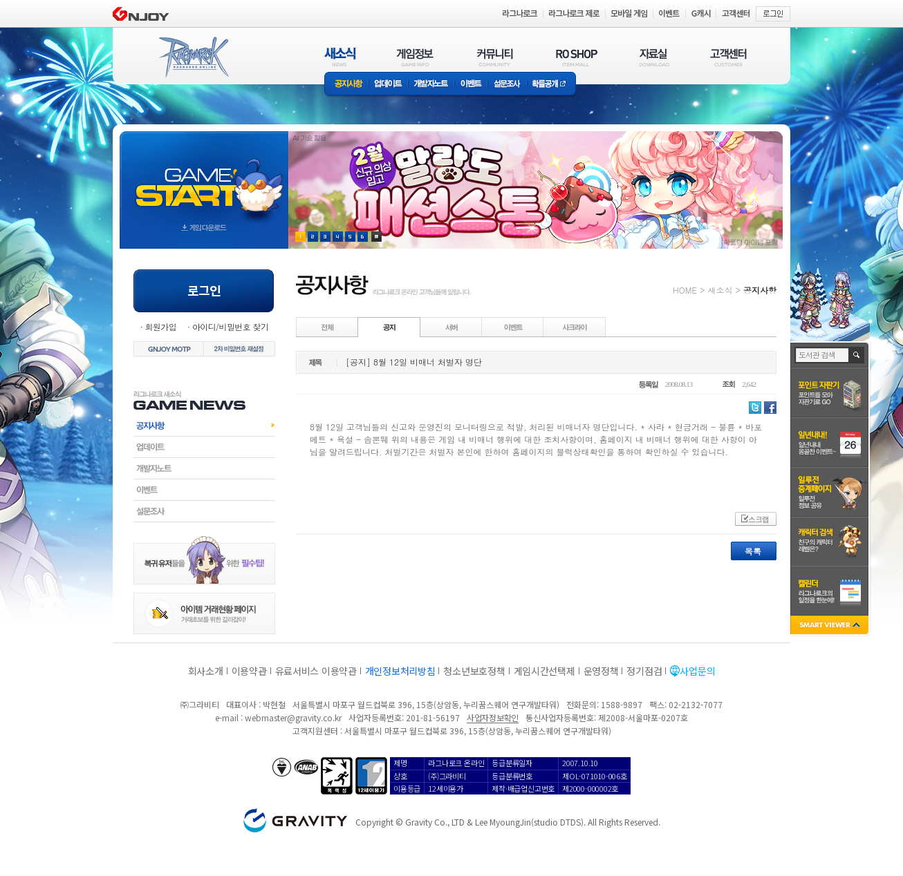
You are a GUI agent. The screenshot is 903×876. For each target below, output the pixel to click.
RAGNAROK (192, 57)
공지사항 (346, 84)
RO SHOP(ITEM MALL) (577, 57)
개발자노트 (431, 84)
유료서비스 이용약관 (316, 671)
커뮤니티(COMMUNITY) (495, 57)
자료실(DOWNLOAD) (653, 57)
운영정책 (601, 671)
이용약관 (249, 671)
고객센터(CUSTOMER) (728, 57)
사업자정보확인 (493, 717)
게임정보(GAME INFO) (415, 57)
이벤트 (470, 84)
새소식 (719, 290)
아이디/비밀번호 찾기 (230, 326)
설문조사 (507, 84)
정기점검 (644, 671)
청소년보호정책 (474, 671)
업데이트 (388, 84)
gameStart (204, 177)
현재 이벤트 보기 (376, 236)
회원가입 (160, 326)
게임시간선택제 (544, 671)
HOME (685, 290)
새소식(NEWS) (340, 57)
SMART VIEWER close (830, 626)
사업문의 (697, 671)
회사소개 (205, 671)
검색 (857, 355)
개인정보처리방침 (400, 671)
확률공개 (551, 84)
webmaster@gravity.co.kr (293, 717)
